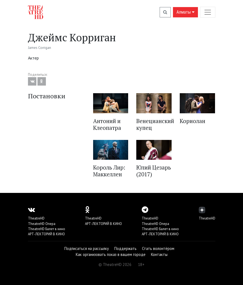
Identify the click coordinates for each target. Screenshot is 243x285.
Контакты (159, 254)
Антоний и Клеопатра (107, 124)
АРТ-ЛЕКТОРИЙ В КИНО (46, 234)
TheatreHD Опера (41, 223)
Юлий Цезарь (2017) (153, 171)
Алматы (185, 12)
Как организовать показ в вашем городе (111, 254)
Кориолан (192, 121)
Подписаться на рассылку (86, 248)
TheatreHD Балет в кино (46, 229)
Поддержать (125, 248)
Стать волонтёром (158, 248)
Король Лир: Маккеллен (109, 171)
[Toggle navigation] (207, 12)
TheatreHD (36, 218)
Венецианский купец (155, 124)
